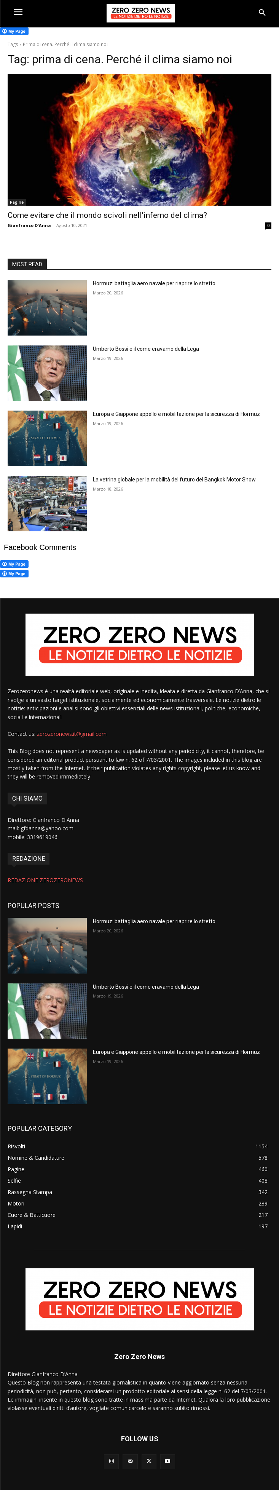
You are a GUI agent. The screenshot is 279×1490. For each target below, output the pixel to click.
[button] (262, 13)
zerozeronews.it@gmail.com (72, 733)
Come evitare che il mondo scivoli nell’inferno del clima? (107, 215)
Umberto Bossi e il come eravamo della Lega (146, 349)
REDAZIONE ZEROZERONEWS (45, 880)
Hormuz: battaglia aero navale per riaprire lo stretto (154, 283)
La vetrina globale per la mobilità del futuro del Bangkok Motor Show (174, 479)
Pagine (17, 202)
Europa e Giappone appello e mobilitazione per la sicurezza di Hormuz (176, 414)
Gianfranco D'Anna (29, 225)
